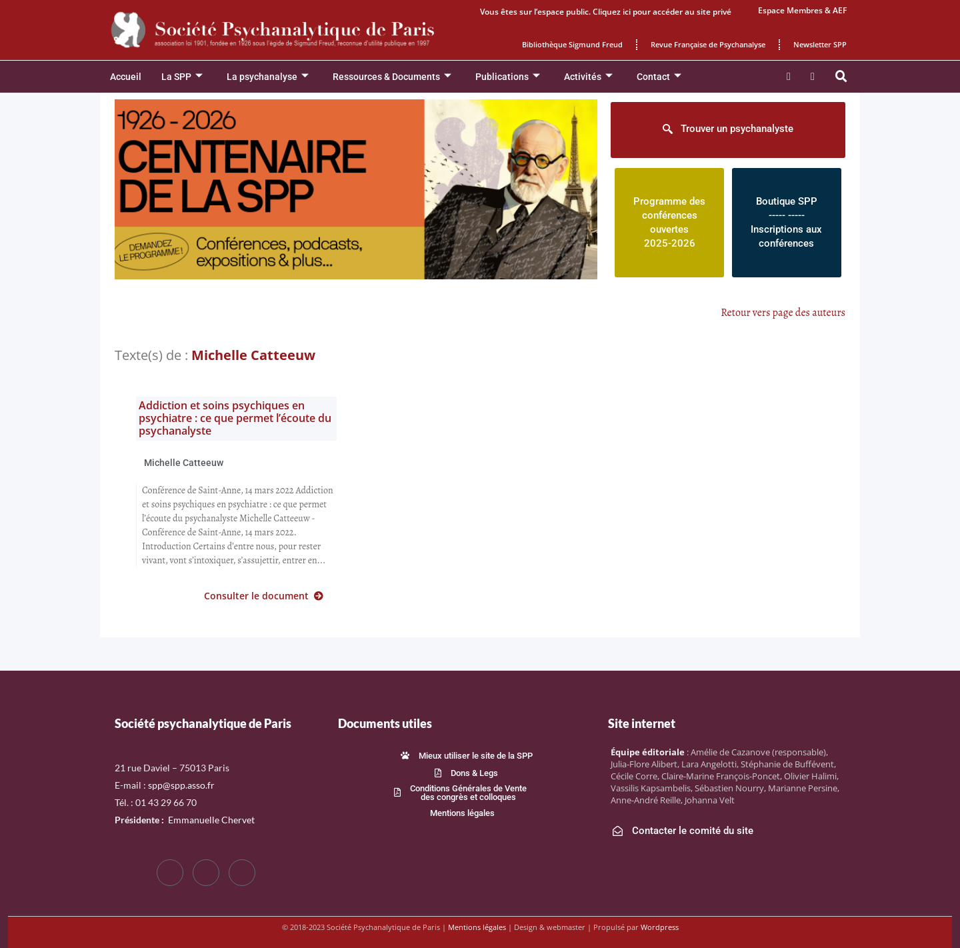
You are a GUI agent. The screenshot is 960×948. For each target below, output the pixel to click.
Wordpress (660, 927)
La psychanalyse (268, 77)
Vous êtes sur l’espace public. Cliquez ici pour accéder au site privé (605, 11)
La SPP (182, 77)
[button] (841, 76)
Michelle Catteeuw (183, 462)
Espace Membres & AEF (802, 10)
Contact (659, 77)
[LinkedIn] (242, 872)
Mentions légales (477, 927)
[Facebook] (170, 872)
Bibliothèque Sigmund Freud (572, 44)
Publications (507, 77)
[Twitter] (206, 872)
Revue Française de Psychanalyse (708, 44)
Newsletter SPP (820, 44)
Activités (588, 77)
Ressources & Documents (392, 77)
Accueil (125, 76)
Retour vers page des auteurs (783, 312)
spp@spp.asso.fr (181, 785)
